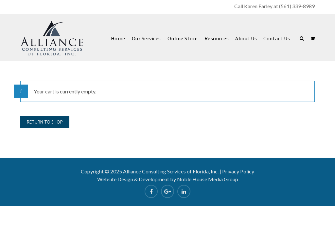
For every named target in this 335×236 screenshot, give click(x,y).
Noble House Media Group (207, 179)
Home (118, 38)
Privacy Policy (238, 171)
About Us (246, 38)
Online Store (183, 38)
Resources (216, 38)
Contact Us (276, 38)
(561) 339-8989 (297, 6)
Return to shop (45, 122)
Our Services (146, 38)
